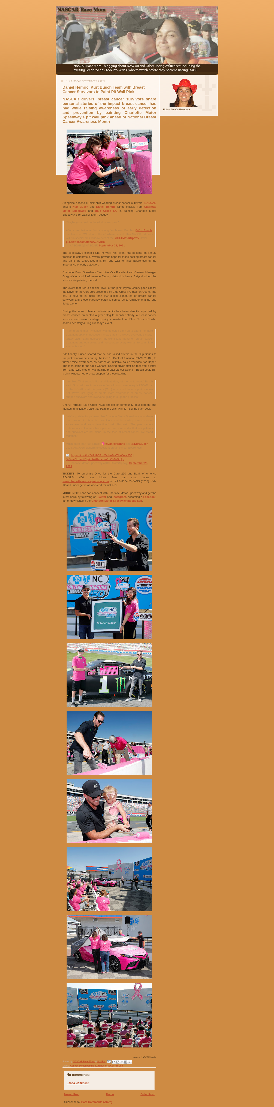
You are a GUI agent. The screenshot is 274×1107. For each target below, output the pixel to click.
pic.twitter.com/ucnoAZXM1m (85, 241)
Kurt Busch (80, 206)
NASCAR (150, 202)
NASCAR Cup (115, 1066)
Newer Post (71, 1094)
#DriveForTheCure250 (117, 455)
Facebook (149, 496)
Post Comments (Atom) (96, 1102)
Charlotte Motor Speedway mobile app (116, 500)
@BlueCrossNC (76, 459)
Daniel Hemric (106, 206)
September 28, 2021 (112, 245)
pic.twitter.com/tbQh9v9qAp (105, 459)
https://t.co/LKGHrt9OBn (87, 455)
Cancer (74, 1066)
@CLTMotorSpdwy (127, 238)
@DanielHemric (115, 443)
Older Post (147, 1094)
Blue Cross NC (106, 210)
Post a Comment (78, 1083)
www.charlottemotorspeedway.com (86, 481)
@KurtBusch (143, 230)
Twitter (101, 496)
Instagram (119, 496)
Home (110, 1094)
